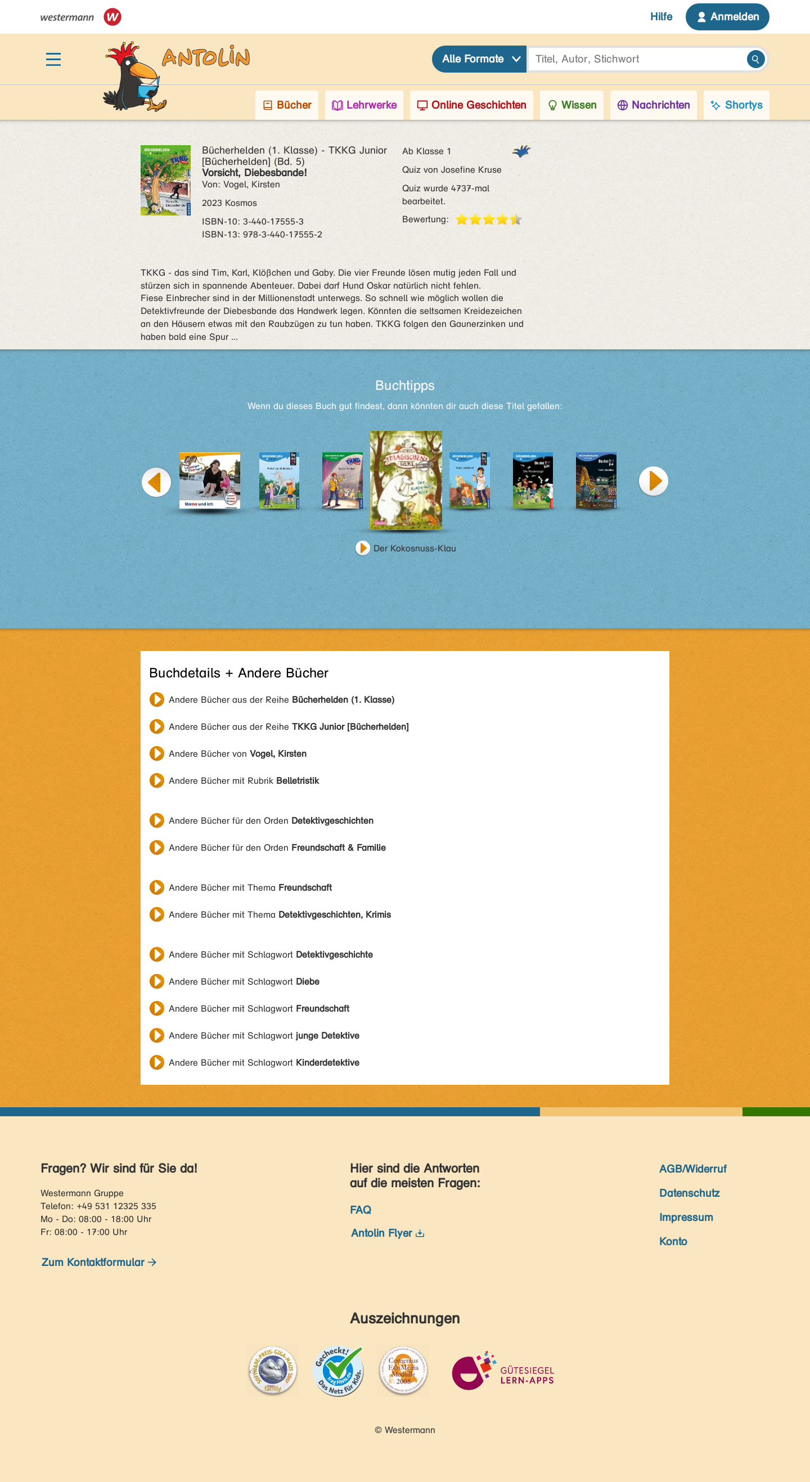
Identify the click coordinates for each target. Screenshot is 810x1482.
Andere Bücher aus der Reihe (281, 699)
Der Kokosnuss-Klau (415, 548)
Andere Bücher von (238, 753)
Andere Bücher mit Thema (250, 887)
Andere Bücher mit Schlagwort (271, 954)
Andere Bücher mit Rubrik (244, 780)
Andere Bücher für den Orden (271, 820)
